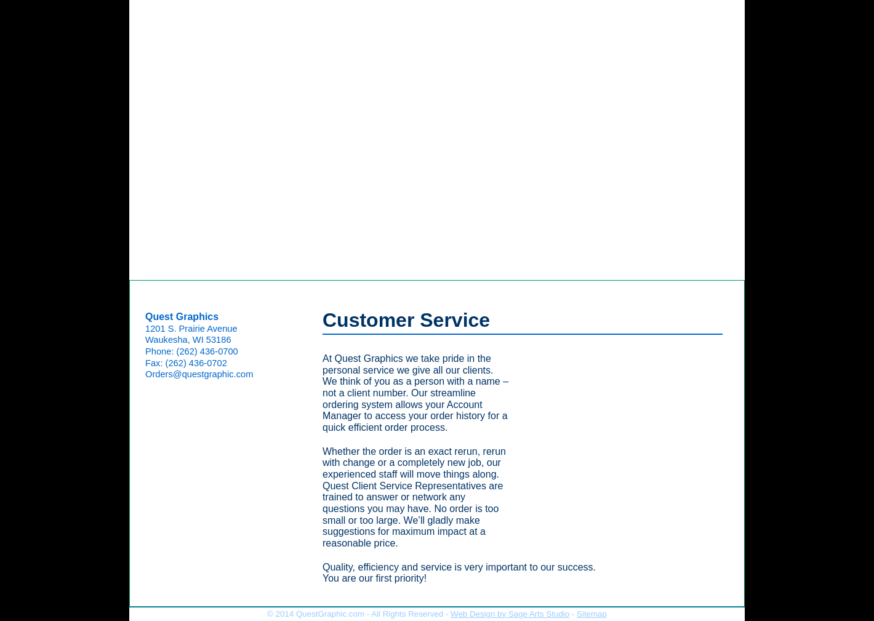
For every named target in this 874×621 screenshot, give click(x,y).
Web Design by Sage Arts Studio (510, 614)
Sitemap (592, 614)
